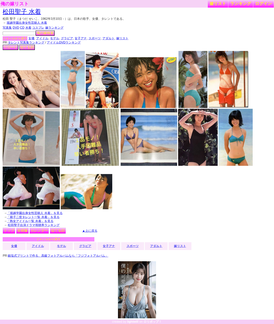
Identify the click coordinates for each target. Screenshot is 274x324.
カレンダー (39, 231)
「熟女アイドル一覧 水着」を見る (30, 221)
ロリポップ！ (152, 321)
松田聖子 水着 (22, 11)
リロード (10, 47)
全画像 (22, 231)
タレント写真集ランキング (26, 42)
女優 (31, 38)
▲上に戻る (89, 230)
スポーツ (94, 38)
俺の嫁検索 (45, 33)
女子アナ (81, 38)
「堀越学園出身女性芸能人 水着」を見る (34, 213)
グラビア (67, 38)
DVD (16, 27)
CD (22, 27)
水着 (28, 27)
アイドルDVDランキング (64, 42)
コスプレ (38, 27)
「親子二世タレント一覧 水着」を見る (33, 217)
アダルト (108, 38)
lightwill (133, 321)
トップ (9, 231)
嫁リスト (218, 3)
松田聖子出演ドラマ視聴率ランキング (34, 225)
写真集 (7, 27)
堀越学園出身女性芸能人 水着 (27, 22)
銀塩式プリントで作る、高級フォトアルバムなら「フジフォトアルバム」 (58, 255)
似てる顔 (27, 47)
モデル (54, 38)
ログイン (263, 3)
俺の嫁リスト (15, 3)
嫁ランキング (54, 27)
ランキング (240, 3)
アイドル (42, 38)
